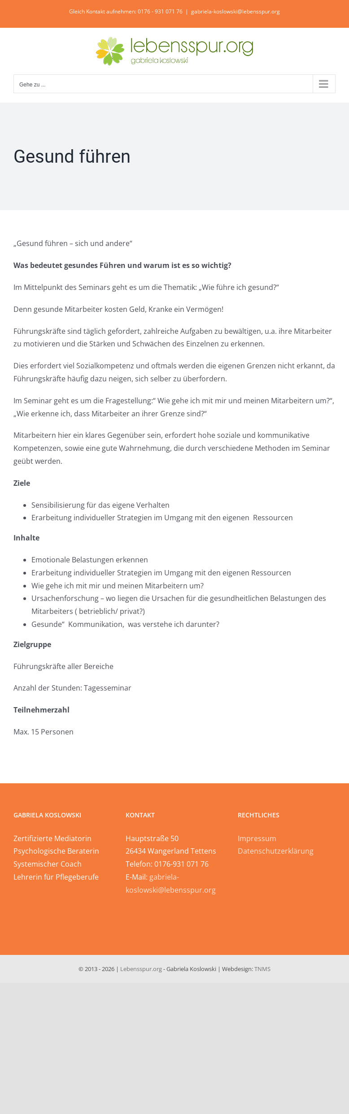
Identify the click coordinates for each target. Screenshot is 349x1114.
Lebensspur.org (141, 969)
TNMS (262, 969)
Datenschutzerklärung (276, 851)
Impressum (257, 838)
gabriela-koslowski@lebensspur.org (235, 11)
